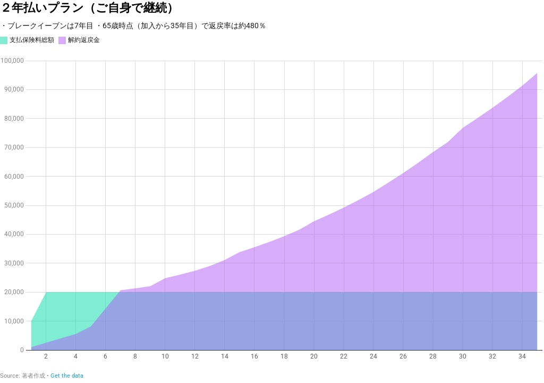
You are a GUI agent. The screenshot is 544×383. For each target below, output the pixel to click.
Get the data (66, 375)
